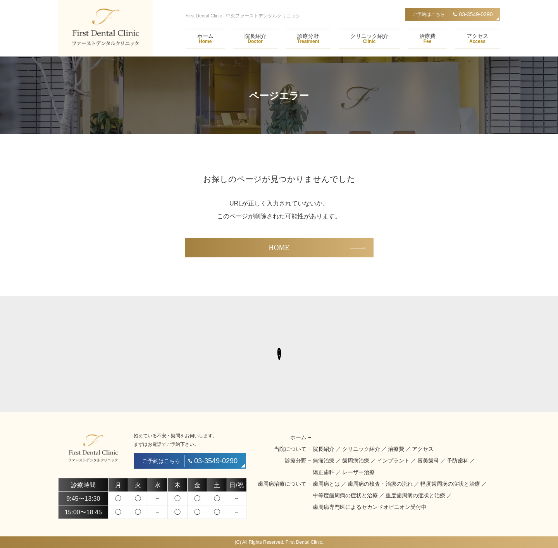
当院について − (292, 449)
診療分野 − (298, 460)
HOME (279, 248)
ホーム (205, 38)
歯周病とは (326, 484)
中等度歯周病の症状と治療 (345, 495)
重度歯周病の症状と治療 (415, 495)
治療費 (427, 38)
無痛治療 (323, 460)
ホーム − (300, 437)
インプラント (393, 460)
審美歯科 (428, 460)
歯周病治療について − (284, 484)
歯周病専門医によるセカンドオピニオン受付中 (370, 507)
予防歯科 (457, 460)
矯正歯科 (323, 472)
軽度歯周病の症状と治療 (450, 484)
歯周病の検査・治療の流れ (380, 484)
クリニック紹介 (369, 38)
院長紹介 (255, 38)
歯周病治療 (355, 460)
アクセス (477, 38)
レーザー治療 (358, 472)
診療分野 (308, 38)
